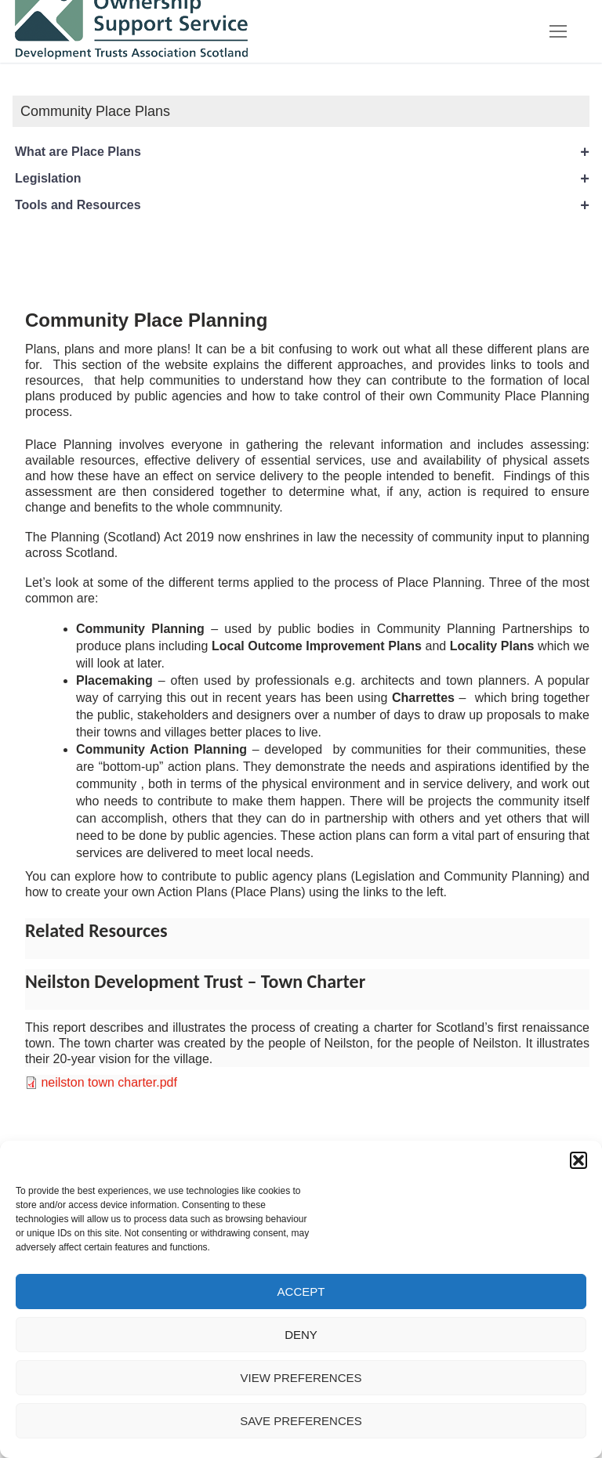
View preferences (300, 1377)
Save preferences (301, 1420)
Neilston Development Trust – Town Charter (195, 981)
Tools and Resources (302, 205)
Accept (301, 1291)
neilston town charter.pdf (108, 1082)
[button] (578, 1160)
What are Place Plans (302, 152)
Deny (301, 1334)
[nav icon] (558, 31)
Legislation (302, 178)
